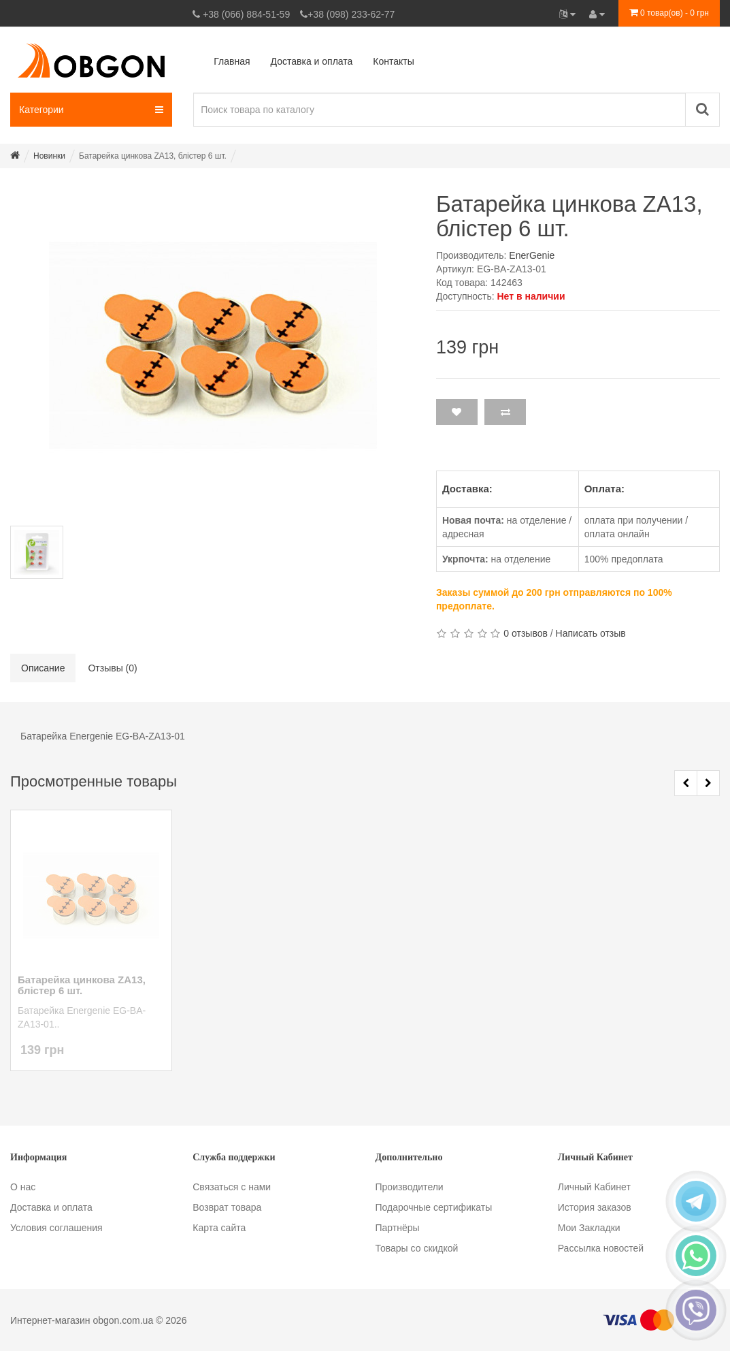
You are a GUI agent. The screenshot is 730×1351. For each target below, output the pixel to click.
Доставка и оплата (51, 1207)
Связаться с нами (232, 1186)
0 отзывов (525, 633)
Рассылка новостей (601, 1248)
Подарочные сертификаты (434, 1207)
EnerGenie (531, 255)
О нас (22, 1186)
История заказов (594, 1207)
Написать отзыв (591, 633)
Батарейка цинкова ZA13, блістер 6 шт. (82, 985)
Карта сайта (219, 1227)
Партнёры (398, 1227)
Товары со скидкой (417, 1248)
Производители (410, 1186)
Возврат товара (227, 1207)
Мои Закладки (589, 1227)
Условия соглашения (56, 1227)
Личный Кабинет (594, 1186)
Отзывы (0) (112, 668)
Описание (43, 668)
